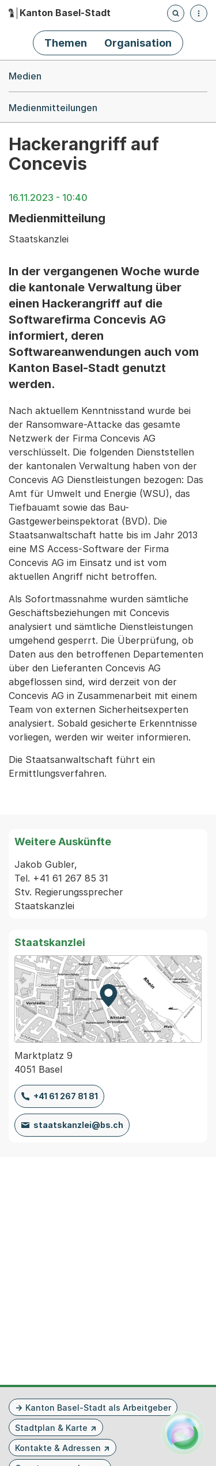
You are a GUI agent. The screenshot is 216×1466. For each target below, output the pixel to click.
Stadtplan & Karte (51, 1428)
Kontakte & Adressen (58, 1448)
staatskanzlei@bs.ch (78, 1125)
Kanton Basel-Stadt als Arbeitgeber (98, 1407)
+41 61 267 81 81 (65, 1096)
